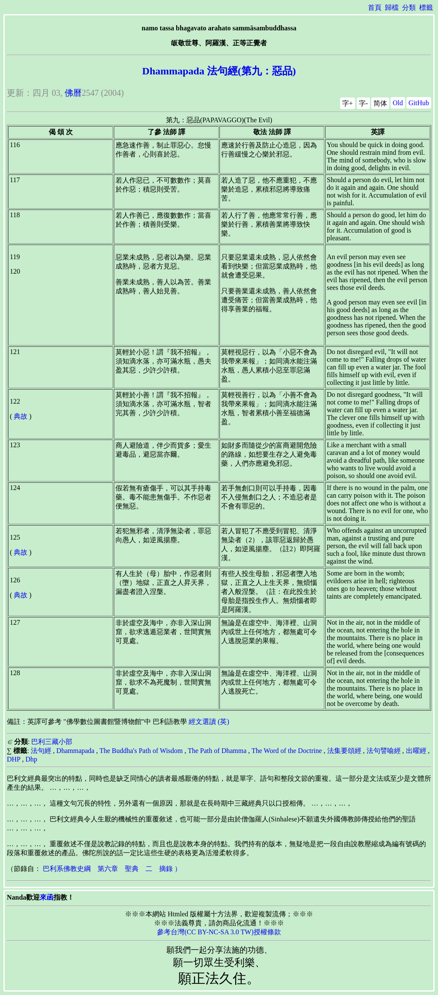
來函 (46, 897)
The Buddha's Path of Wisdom (141, 750)
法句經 (41, 750)
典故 (20, 416)
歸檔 (392, 7)
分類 (409, 7)
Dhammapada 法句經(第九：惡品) (219, 71)
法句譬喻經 (384, 750)
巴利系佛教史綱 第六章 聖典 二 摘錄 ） (112, 868)
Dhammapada (75, 750)
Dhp (31, 759)
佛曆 (73, 92)
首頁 (375, 7)
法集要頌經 (344, 750)
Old (398, 102)
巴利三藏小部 (51, 741)
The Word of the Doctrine (287, 750)
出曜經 (416, 750)
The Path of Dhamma (217, 750)
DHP (13, 759)
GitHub (418, 102)
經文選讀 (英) (209, 721)
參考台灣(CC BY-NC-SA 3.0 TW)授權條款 (219, 932)
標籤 (426, 7)
